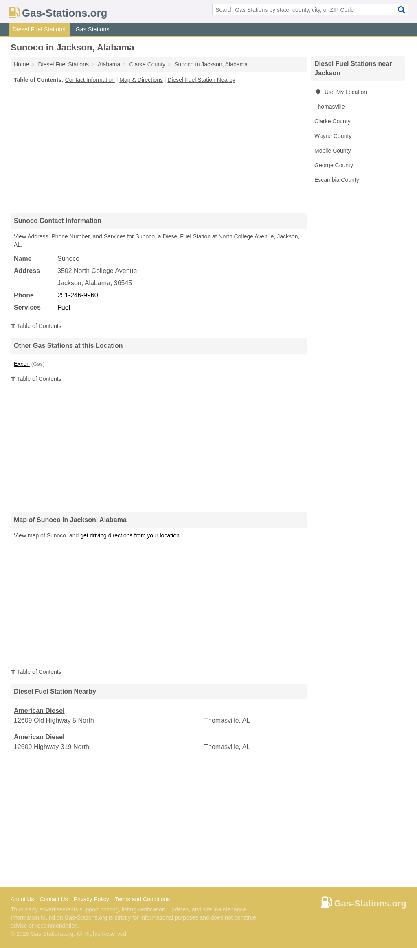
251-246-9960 (77, 295)
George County (333, 165)
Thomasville (329, 106)
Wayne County (332, 136)
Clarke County (332, 121)
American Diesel (39, 710)
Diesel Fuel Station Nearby (201, 79)
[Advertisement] (159, 148)
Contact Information (90, 79)
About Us (22, 899)
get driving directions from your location (130, 535)
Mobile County (332, 150)
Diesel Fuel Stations (39, 29)
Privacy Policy (91, 899)
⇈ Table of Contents (36, 326)
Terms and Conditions (142, 899)
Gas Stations (93, 29)
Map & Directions (141, 79)
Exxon (22, 363)
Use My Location (340, 92)
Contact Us (54, 899)
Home (21, 64)
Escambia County (336, 180)
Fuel (63, 307)
